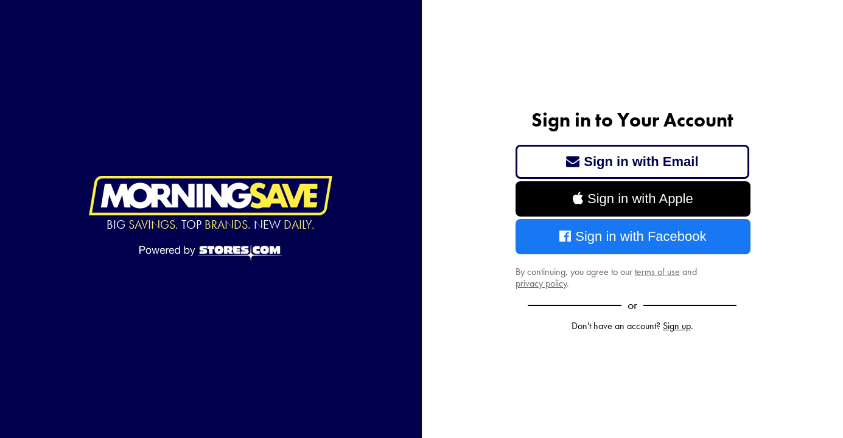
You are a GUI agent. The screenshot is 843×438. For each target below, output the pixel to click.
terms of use (657, 271)
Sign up (677, 325)
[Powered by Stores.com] (210, 253)
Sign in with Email (632, 161)
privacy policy (541, 283)
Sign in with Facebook (633, 236)
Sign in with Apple (633, 198)
